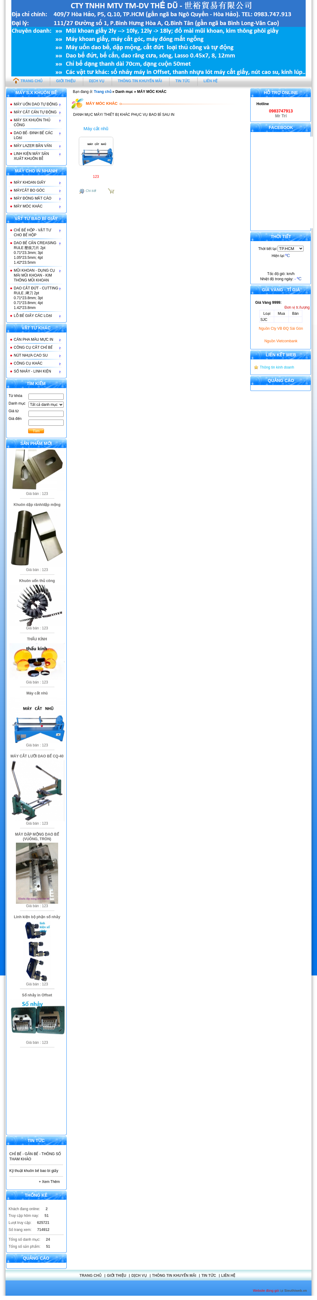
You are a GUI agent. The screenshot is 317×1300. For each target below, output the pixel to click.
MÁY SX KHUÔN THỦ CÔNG (32, 122)
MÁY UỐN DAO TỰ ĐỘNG (36, 104)
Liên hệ (228, 1275)
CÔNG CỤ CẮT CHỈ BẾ (33, 347)
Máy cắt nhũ (96, 128)
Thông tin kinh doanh (277, 367)
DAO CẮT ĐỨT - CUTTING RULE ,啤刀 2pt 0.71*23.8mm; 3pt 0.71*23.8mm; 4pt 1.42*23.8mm (36, 298)
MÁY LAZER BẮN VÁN (33, 146)
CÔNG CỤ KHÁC (28, 363)
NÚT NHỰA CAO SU (31, 355)
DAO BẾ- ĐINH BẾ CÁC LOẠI (33, 135)
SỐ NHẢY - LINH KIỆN (32, 371)
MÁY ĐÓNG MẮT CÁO (32, 198)
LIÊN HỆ (210, 81)
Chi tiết (91, 191)
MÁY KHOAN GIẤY (30, 182)
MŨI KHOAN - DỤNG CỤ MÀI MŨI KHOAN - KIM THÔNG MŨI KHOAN (34, 275)
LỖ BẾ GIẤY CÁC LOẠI (33, 316)
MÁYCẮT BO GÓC (29, 190)
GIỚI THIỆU (65, 81)
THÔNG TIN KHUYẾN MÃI (140, 81)
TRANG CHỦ (28, 80)
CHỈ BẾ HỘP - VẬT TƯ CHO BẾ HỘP (32, 232)
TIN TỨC (182, 81)
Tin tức (208, 1275)
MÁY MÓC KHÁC (28, 206)
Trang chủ (102, 92)
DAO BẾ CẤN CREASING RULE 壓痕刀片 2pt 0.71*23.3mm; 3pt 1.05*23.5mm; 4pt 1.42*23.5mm (35, 253)
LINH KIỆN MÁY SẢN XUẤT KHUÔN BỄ (31, 156)
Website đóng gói (266, 1290)
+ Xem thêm (49, 1182)
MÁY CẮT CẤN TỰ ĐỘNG (35, 112)
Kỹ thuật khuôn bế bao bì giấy (33, 1171)
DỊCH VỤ (96, 81)
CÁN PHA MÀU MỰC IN (33, 339)
